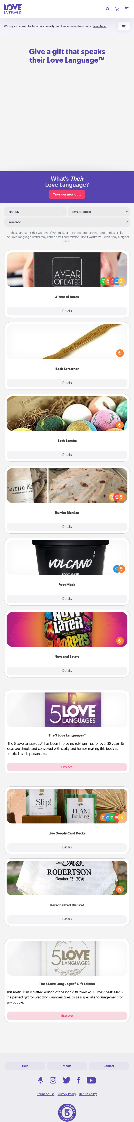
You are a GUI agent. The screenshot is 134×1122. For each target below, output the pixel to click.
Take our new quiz (67, 194)
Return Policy (88, 1094)
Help (25, 1066)
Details (67, 311)
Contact (108, 1066)
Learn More (99, 26)
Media (67, 1066)
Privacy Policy (67, 1094)
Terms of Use (45, 1094)
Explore (67, 767)
